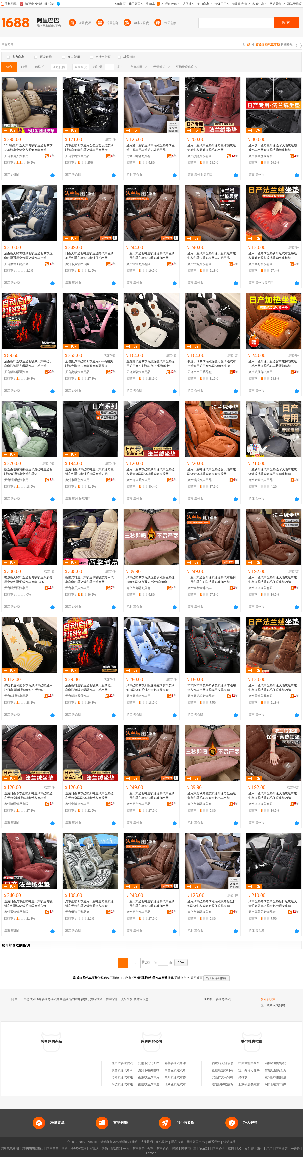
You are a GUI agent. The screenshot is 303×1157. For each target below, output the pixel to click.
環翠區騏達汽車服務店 (180, 1084)
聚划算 (115, 1148)
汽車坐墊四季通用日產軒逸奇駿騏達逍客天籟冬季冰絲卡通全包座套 (89, 904)
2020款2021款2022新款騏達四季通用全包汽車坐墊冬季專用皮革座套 (211, 688)
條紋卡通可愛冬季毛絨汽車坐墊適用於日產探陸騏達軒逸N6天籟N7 (28, 688)
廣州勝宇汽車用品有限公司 (140, 804)
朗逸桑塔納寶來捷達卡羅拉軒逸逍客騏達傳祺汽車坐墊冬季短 (28, 472)
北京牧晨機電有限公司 (253, 1084)
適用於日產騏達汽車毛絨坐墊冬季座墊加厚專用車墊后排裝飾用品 (150, 148)
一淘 (126, 1148)
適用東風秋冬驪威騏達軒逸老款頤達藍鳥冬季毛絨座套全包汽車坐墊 (211, 796)
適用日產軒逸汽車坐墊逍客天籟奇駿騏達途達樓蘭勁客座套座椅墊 (211, 472)
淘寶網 (93, 1148)
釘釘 (269, 1148)
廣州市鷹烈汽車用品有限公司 (79, 480)
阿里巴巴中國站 (57, 1148)
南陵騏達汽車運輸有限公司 (156, 1084)
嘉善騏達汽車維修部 (178, 1063)
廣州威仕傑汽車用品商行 (262, 372)
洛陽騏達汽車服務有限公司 (130, 1077)
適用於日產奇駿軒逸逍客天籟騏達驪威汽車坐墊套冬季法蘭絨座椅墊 (272, 148)
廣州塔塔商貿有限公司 (140, 264)
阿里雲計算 (188, 1148)
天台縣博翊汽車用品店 (18, 480)
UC (239, 1148)
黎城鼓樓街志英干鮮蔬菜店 (283, 1070)
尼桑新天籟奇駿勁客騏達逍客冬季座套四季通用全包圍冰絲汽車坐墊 (28, 256)
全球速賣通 (78, 1148)
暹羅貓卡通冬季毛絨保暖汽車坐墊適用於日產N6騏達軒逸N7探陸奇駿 (150, 364)
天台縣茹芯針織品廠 (201, 696)
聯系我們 (214, 1142)
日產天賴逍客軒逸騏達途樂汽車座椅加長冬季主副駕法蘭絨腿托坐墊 (89, 256)
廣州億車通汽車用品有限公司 (140, 480)
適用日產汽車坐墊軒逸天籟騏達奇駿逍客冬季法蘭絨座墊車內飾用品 (211, 256)
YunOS (204, 1148)
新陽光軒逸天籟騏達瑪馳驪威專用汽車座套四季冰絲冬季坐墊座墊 (89, 580)
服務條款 (162, 1142)
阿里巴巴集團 (10, 1148)
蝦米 (175, 1148)
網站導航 (229, 1142)
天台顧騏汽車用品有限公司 (140, 372)
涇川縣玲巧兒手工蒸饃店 (255, 1070)
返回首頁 (196, 978)
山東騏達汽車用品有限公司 (156, 1077)
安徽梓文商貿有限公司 (227, 1077)
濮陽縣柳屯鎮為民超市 (227, 1084)
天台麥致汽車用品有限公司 (79, 372)
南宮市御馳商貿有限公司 (140, 156)
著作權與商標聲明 (125, 1142)
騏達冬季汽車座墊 (228, 999)
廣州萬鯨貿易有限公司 (262, 264)
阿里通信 (218, 1148)
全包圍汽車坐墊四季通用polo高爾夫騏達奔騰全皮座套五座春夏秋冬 (89, 364)
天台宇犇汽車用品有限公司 (79, 156)
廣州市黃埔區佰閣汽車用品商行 (79, 264)
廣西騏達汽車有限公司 (127, 1070)
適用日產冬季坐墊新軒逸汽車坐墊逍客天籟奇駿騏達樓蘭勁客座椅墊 (272, 256)
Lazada (151, 1153)
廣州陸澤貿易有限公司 (18, 804)
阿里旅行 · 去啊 (143, 1148)
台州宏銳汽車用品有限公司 (262, 480)
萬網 (231, 1148)
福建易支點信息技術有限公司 (231, 1063)
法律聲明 (147, 1142)
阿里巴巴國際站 (32, 1148)
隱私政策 (177, 1142)
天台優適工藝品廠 (16, 264)
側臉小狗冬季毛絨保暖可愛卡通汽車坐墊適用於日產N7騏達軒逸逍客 (211, 364)
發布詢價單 (268, 999)
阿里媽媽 (163, 1148)
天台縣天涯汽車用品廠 (18, 588)
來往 (260, 1148)
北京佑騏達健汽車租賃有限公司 (133, 1063)
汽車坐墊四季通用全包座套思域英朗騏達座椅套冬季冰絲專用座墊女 (89, 148)
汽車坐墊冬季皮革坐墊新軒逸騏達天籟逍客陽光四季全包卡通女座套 (272, 904)
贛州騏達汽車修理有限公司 (183, 1077)
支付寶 (249, 1148)
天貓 (105, 1148)
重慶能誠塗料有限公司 (227, 1070)
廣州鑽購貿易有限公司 (201, 156)
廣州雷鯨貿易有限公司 (201, 264)
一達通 (295, 1148)
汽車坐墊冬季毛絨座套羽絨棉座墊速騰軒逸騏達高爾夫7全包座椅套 (150, 580)
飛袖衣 (242, 1077)
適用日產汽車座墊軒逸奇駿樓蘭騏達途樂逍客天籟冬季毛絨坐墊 (211, 148)
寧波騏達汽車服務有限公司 (130, 1084)
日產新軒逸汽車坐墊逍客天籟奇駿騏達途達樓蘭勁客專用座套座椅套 (272, 472)
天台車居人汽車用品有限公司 (18, 156)
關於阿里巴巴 (196, 1142)
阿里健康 (281, 1148)
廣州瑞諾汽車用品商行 (201, 480)
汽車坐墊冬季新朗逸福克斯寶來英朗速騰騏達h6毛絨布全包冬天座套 (150, 688)
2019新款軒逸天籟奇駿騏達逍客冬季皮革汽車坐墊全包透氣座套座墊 (28, 148)
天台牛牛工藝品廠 (199, 372)
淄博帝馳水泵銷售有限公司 (283, 1063)
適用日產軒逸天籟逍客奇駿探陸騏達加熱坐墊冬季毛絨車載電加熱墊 (272, 364)
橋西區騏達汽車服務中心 (181, 1070)
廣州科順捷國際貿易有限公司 (262, 156)
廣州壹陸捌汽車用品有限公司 (79, 804)
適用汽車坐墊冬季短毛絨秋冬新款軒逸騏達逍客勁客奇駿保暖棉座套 (211, 904)
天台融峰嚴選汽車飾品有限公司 (18, 372)
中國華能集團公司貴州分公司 (258, 1063)
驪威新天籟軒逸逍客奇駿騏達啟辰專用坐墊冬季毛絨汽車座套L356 (28, 580)
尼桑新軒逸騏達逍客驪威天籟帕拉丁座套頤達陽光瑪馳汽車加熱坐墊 (28, 364)
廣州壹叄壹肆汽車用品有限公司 (201, 588)
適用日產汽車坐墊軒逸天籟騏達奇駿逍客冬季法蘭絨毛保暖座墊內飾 (89, 472)
